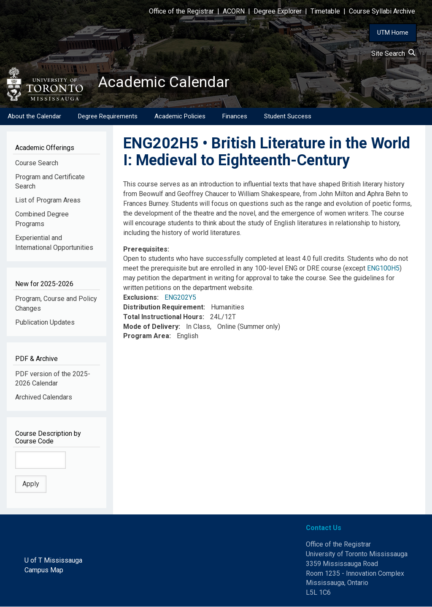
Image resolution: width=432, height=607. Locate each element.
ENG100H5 (383, 269)
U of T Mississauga (53, 560)
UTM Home (392, 32)
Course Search (36, 163)
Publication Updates (45, 323)
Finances (234, 116)
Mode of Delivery (150, 327)
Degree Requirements (108, 116)
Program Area (146, 336)
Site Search (393, 53)
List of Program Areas (48, 201)
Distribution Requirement (163, 307)
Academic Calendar (164, 82)
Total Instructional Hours (162, 317)
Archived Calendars (43, 398)
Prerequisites (145, 249)
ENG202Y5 (180, 297)
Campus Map (43, 570)
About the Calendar (34, 116)
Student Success (287, 116)
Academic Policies (179, 116)
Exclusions (140, 297)
